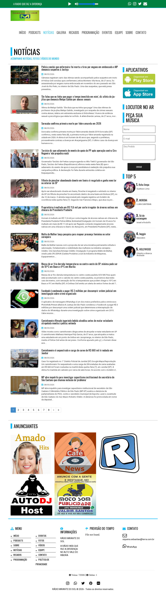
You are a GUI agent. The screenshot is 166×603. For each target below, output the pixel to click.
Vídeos (41, 545)
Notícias (48, 32)
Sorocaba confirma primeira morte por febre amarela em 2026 (71, 123)
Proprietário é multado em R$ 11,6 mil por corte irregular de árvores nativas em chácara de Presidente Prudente (79, 208)
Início (22, 32)
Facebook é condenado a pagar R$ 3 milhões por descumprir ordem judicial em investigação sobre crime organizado (78, 292)
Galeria (61, 32)
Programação (90, 32)
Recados (74, 32)
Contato (141, 32)
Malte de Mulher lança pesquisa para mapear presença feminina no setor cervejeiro (75, 235)
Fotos (41, 540)
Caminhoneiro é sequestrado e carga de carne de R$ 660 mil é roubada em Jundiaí (77, 351)
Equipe (119, 32)
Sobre (129, 32)
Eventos (107, 32)
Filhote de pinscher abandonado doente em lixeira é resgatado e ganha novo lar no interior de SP (78, 182)
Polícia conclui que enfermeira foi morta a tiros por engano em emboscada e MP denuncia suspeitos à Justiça (79, 68)
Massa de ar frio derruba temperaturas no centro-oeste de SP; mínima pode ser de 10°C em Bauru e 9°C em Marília (79, 265)
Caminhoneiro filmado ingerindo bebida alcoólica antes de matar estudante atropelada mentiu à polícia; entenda (77, 322)
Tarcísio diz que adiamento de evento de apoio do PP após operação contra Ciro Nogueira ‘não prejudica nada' (78, 152)
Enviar (139, 166)
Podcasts (34, 32)
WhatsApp (132, 547)
